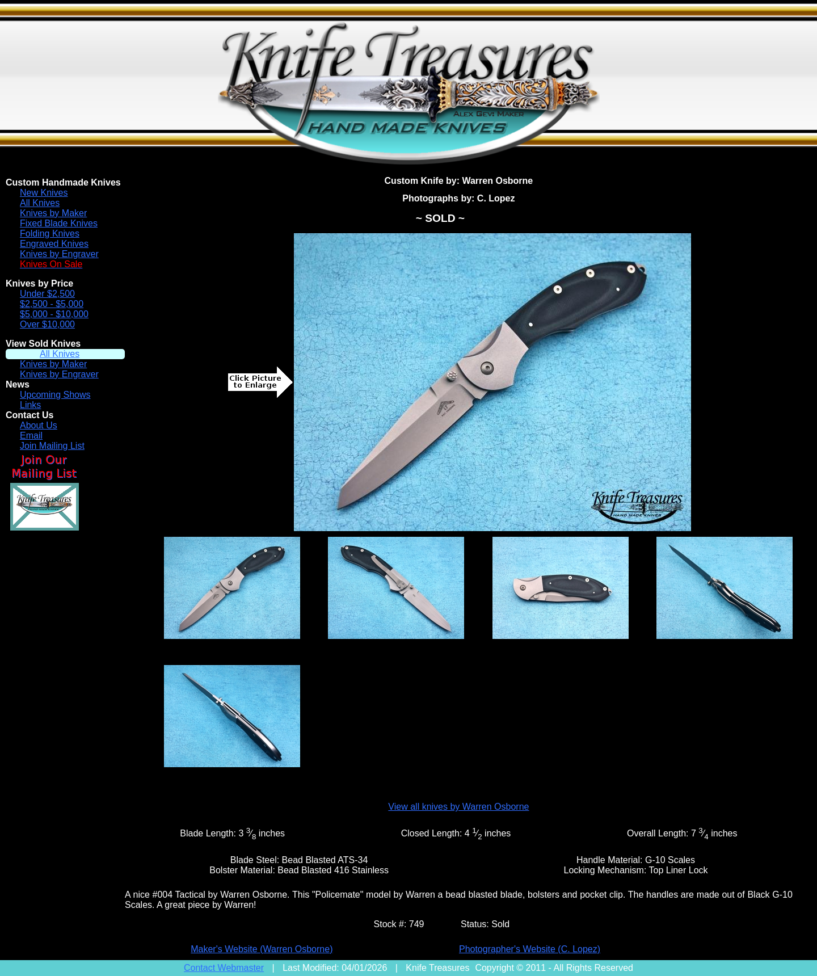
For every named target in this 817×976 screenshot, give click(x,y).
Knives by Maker (53, 213)
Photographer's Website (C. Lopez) (529, 949)
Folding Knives (49, 233)
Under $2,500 (47, 293)
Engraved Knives (54, 244)
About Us (38, 425)
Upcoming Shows (55, 394)
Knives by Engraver (59, 254)
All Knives (40, 203)
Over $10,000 (47, 324)
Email (31, 435)
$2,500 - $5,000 (51, 304)
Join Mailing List (52, 446)
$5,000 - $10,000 (54, 314)
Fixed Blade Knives (59, 223)
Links (30, 405)
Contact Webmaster (224, 968)
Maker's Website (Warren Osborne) (261, 949)
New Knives (44, 192)
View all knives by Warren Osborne (458, 806)
